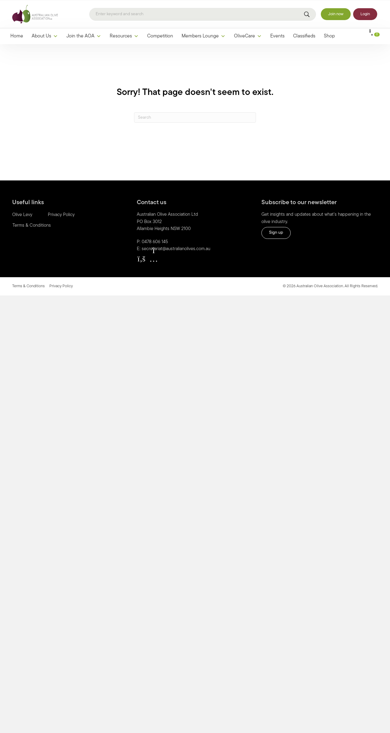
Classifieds (304, 36)
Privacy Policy (61, 215)
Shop (329, 36)
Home (16, 36)
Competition (160, 36)
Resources (124, 36)
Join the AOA (83, 36)
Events (277, 36)
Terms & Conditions (31, 225)
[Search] (202, 14)
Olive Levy (22, 215)
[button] (141, 259)
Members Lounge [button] (203, 36)
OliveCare (248, 36)
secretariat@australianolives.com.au (176, 249)
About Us (45, 36)
